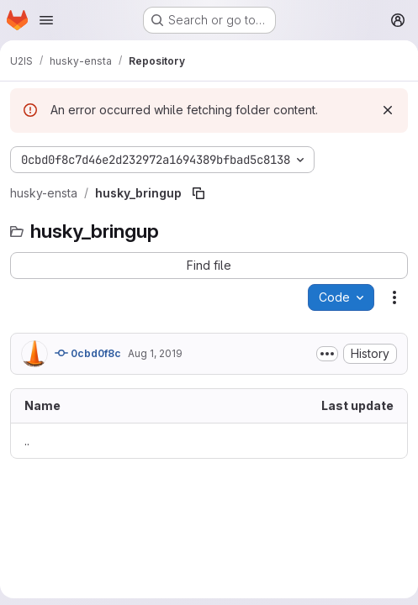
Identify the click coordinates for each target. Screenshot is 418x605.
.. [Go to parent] (26, 441)
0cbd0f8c (88, 353)
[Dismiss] (388, 110)
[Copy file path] (198, 193)
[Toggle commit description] (327, 353)
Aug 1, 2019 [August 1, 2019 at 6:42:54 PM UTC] (155, 353)
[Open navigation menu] (46, 20)
